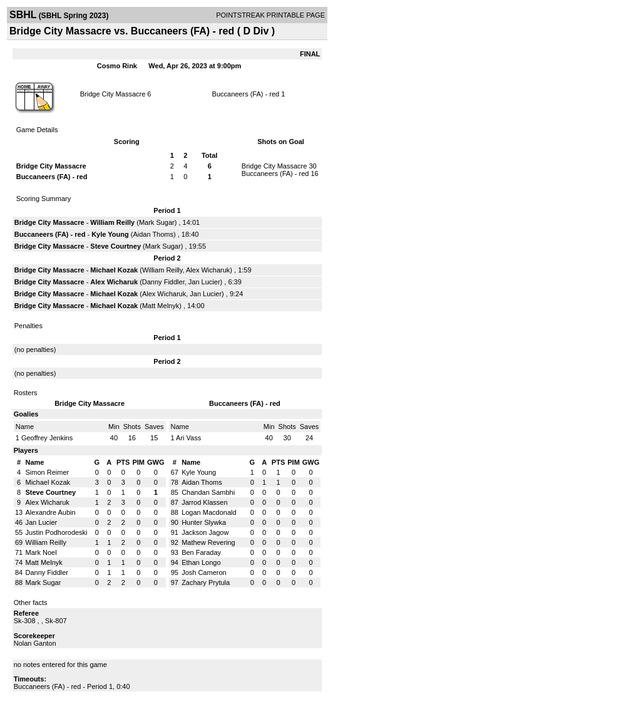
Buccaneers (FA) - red (246, 94)
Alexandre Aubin (51, 512)
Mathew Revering (208, 542)
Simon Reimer (47, 472)
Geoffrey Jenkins (47, 438)
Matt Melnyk (160, 305)
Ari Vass (188, 438)
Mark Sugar (157, 222)
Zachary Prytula (206, 582)
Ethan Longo (201, 562)
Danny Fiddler (163, 282)
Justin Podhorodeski (57, 532)
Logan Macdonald (209, 512)
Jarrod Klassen (204, 502)
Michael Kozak (114, 270)
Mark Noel (41, 552)
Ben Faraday (201, 552)
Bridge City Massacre (113, 94)
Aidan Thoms (153, 234)
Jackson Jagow (205, 532)
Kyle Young (110, 234)
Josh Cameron (204, 572)
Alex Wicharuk (208, 270)
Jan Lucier (204, 282)
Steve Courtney (115, 246)
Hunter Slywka (204, 522)
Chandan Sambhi (208, 492)
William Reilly (112, 222)
